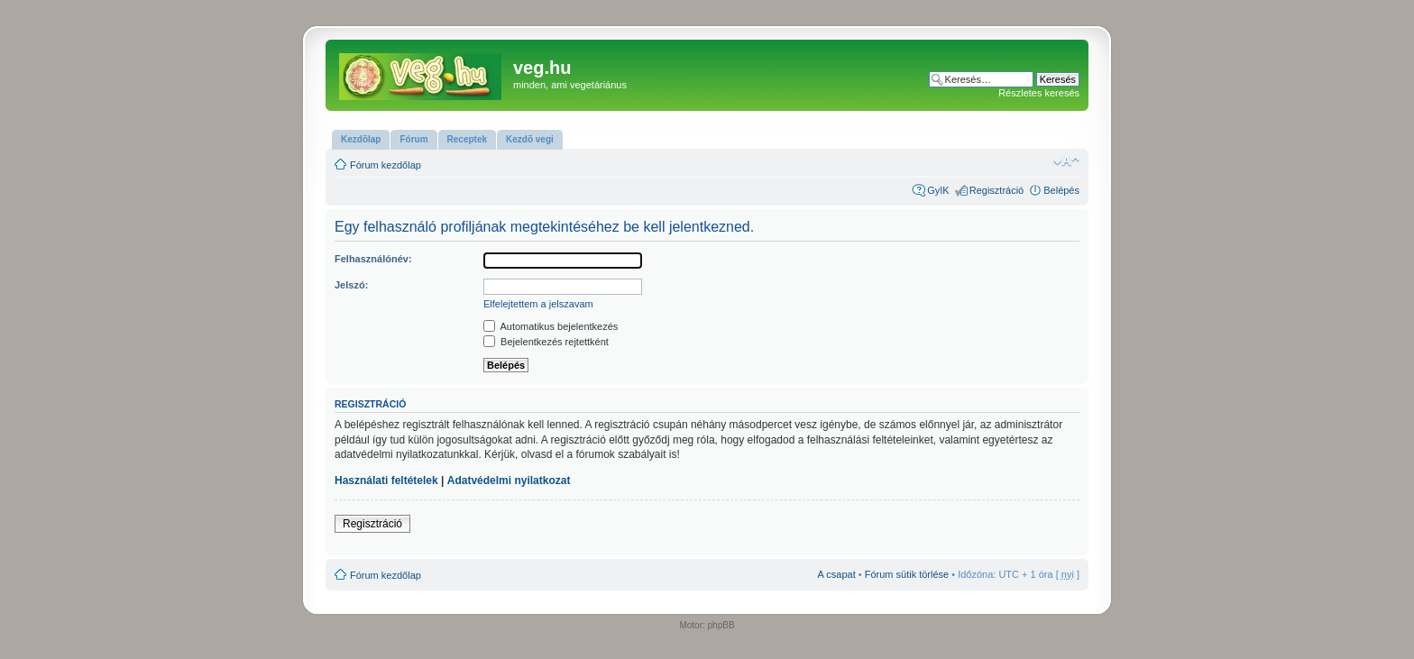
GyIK (938, 190)
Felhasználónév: (373, 258)
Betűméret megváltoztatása (1066, 161)
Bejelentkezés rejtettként (546, 341)
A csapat (837, 574)
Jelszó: (351, 284)
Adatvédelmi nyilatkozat (509, 480)
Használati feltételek (386, 480)
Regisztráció (996, 190)
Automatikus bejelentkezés (550, 326)
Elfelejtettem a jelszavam (538, 303)
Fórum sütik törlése (907, 574)
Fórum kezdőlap (385, 165)
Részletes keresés (1038, 92)
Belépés (1061, 190)
